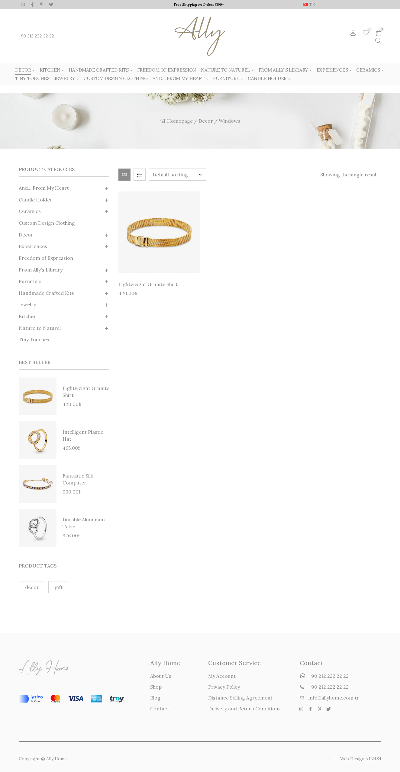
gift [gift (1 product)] (59, 587)
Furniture (30, 281)
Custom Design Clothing (47, 223)
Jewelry (27, 304)
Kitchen (28, 316)
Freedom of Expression (46, 258)
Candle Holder (35, 200)
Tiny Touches (34, 339)
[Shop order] (177, 175)
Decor (205, 121)
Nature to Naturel (40, 328)
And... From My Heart (44, 188)
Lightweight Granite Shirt (148, 284)
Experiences (33, 246)
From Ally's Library (41, 270)
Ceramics (30, 211)
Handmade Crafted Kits (46, 293)
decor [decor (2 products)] (32, 587)
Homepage (180, 121)
